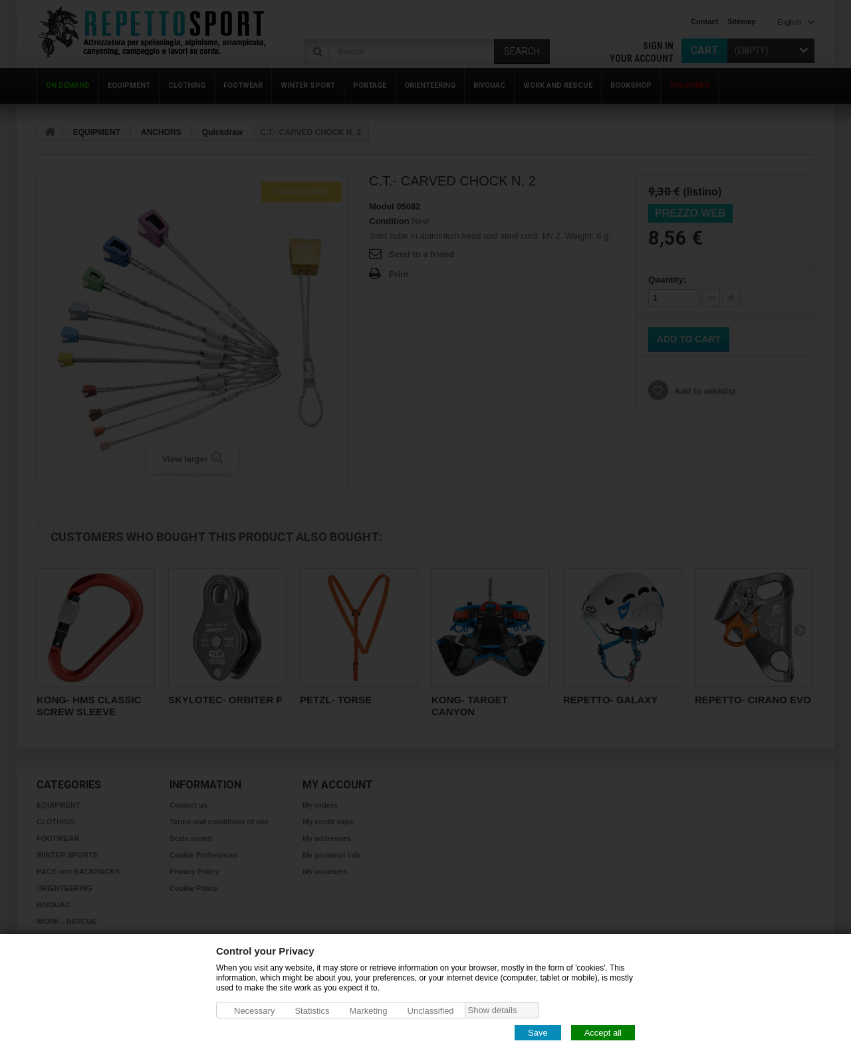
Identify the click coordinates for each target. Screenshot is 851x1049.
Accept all (603, 1032)
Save (538, 1032)
